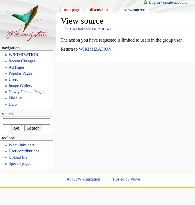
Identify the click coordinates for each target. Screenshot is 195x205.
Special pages (20, 163)
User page (72, 9)
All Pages (17, 67)
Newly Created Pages (26, 91)
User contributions (24, 151)
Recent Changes (22, 61)
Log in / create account (168, 2)
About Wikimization (83, 179)
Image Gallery (20, 85)
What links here (22, 145)
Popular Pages (20, 73)
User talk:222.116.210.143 (90, 29)
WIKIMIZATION (95, 49)
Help (13, 104)
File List (16, 98)
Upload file (18, 157)
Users (13, 79)
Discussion (99, 9)
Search (7, 113)
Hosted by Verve (126, 179)
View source (134, 9)
